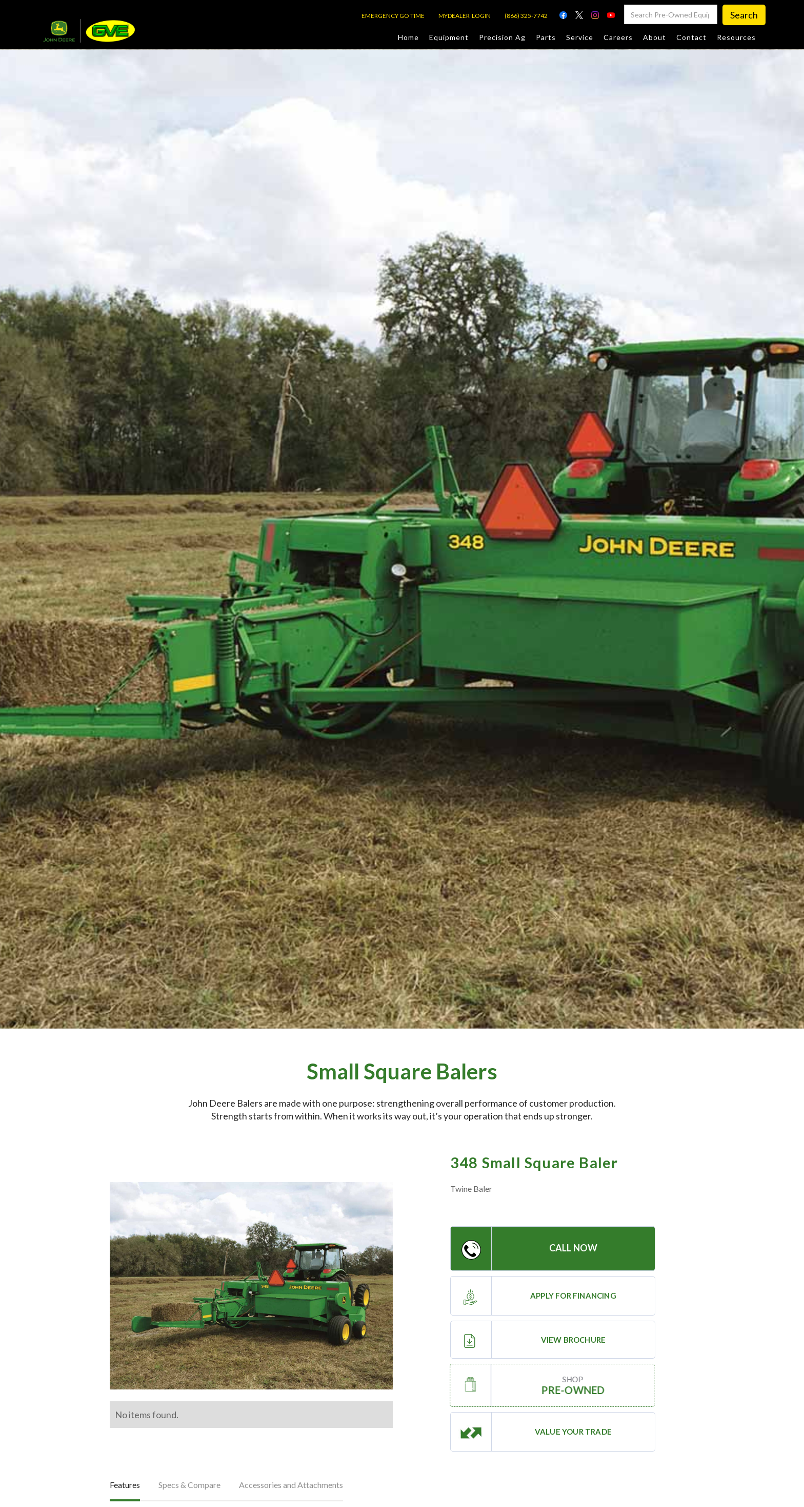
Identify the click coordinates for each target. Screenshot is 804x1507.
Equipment (449, 37)
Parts (546, 37)
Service (579, 37)
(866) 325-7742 (526, 16)
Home (408, 37)
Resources (736, 37)
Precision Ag (502, 37)
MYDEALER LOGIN (464, 16)
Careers (618, 37)
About (654, 37)
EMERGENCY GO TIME (393, 16)
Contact (691, 37)
